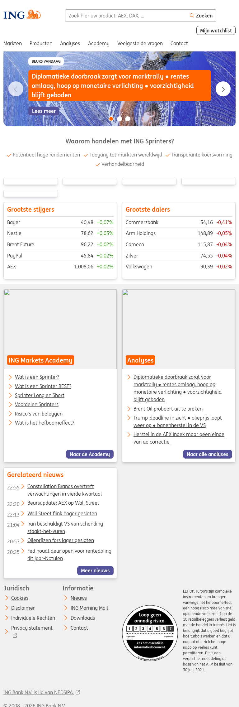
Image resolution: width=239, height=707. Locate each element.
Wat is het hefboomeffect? (44, 423)
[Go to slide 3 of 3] (127, 118)
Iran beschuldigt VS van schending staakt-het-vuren (55, 525)
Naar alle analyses (207, 454)
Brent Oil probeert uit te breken (168, 409)
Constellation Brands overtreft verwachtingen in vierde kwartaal (54, 487)
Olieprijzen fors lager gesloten (50, 541)
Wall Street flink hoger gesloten (52, 515)
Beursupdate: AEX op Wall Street (53, 504)
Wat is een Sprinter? (37, 377)
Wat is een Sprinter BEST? (43, 386)
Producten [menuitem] (41, 43)
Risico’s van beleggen (39, 414)
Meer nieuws (95, 570)
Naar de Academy (90, 454)
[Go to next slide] (223, 88)
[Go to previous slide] (15, 88)
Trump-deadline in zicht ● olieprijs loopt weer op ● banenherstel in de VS (178, 421)
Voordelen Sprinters (37, 405)
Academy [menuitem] (99, 43)
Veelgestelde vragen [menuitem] (140, 43)
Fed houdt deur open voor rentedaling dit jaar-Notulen (59, 552)
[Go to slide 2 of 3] (119, 118)
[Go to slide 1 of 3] (111, 118)
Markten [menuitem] (12, 43)
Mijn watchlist (216, 30)
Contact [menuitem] (179, 43)
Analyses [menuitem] (70, 43)
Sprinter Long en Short (39, 395)
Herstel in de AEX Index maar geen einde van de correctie (179, 438)
